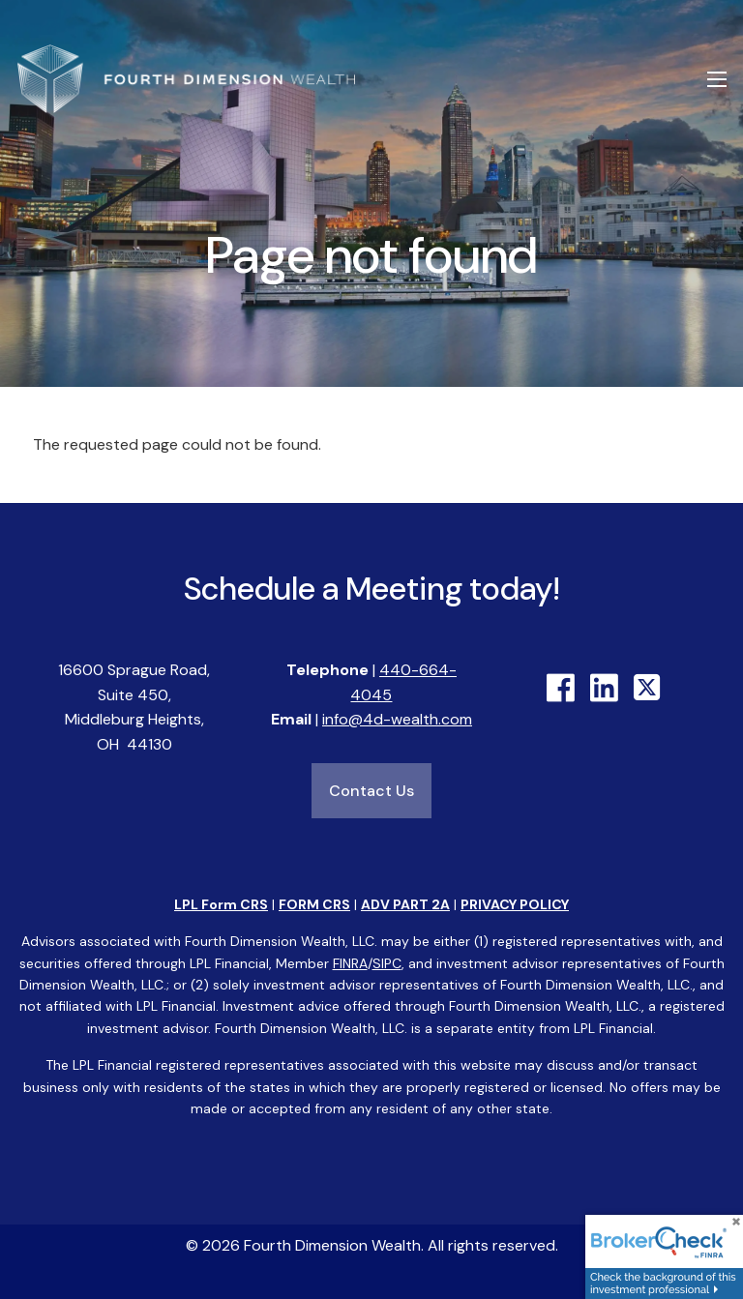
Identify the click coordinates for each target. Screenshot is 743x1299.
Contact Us (371, 791)
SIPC (386, 963)
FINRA (350, 963)
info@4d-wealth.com (397, 720)
